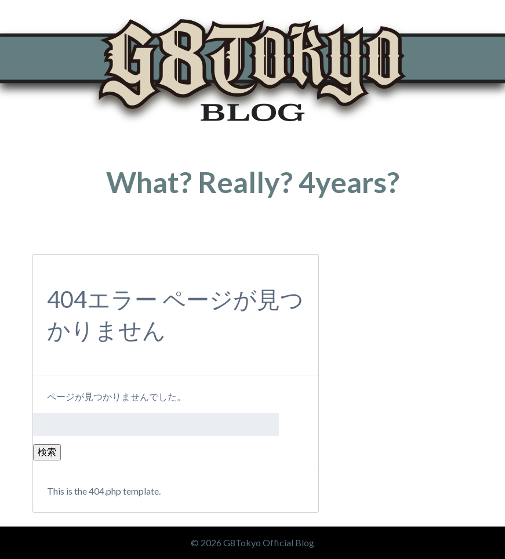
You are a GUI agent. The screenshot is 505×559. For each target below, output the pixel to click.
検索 (47, 451)
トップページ (53, 236)
